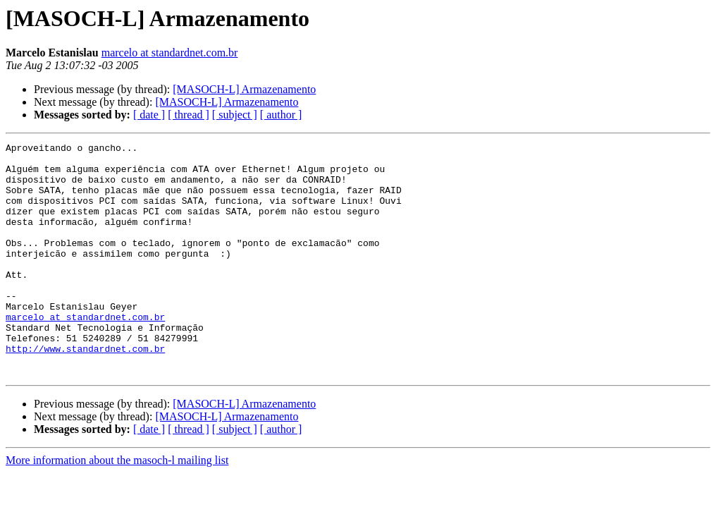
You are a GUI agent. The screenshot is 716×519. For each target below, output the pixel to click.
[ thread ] (188, 115)
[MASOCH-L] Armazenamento (244, 89)
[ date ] (149, 115)
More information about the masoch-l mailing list (117, 507)
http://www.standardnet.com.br (85, 390)
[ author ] (281, 115)
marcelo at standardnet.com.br (169, 53)
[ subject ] (234, 115)
